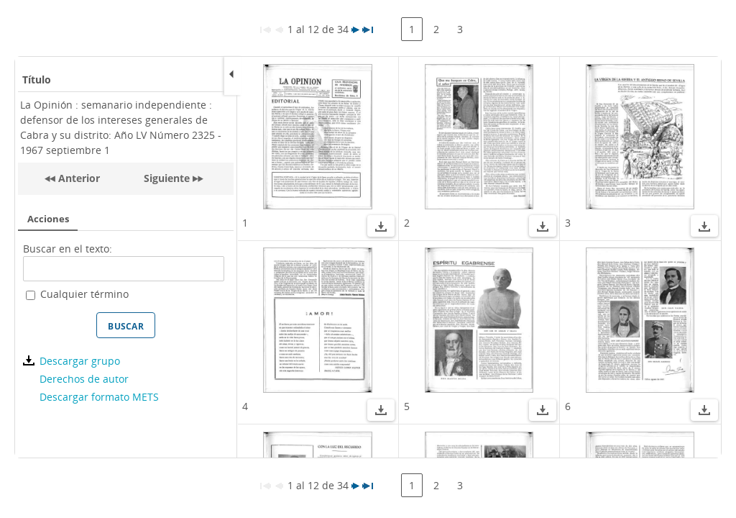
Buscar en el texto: (67, 248)
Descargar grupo (80, 361)
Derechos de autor (84, 379)
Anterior (77, 178)
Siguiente (167, 178)
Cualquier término (84, 294)
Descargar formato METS (99, 397)
